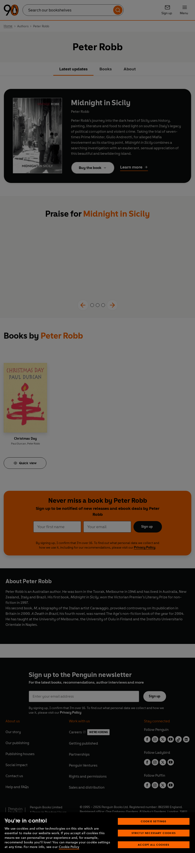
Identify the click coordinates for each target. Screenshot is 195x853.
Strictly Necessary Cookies (154, 838)
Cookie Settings (154, 826)
